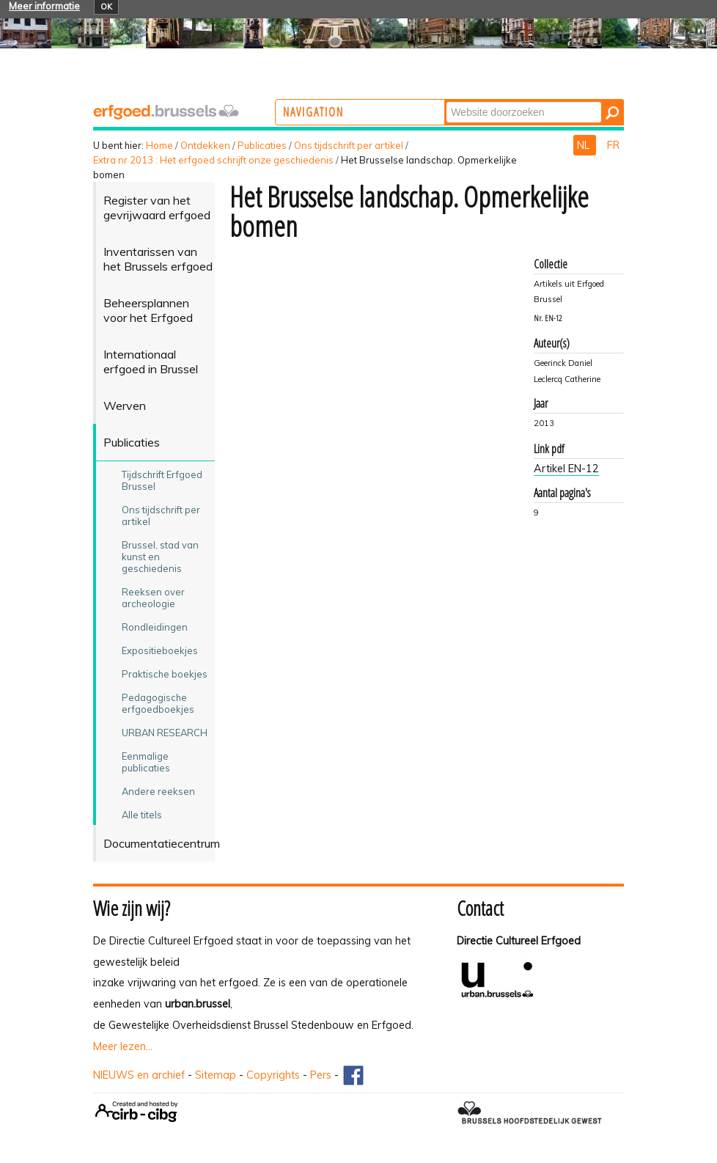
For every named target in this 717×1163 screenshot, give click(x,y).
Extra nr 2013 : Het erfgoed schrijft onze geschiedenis (213, 160)
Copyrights (273, 1075)
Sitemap (215, 1075)
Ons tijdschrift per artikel (348, 145)
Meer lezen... (122, 1046)
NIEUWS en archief (139, 1075)
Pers (320, 1075)
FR (613, 145)
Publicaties (262, 145)
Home (159, 145)
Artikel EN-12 (566, 468)
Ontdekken (205, 145)
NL (584, 145)
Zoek (503, 100)
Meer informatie (44, 6)
